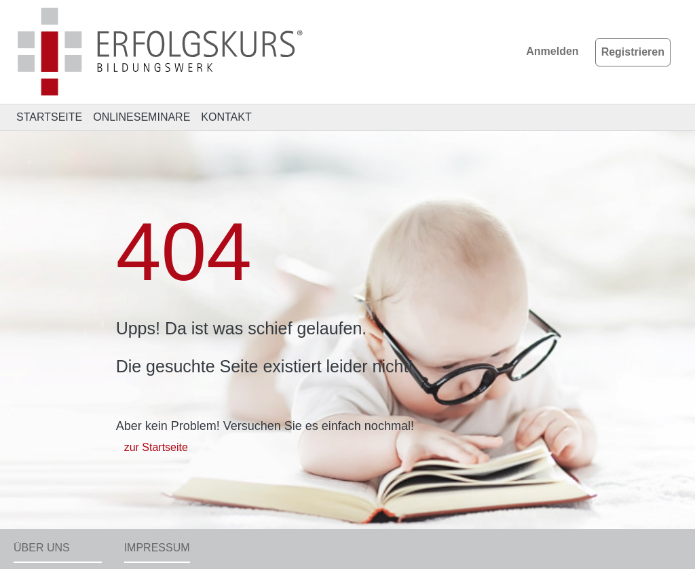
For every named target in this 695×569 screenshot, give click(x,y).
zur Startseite (156, 447)
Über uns (42, 547)
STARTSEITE (49, 117)
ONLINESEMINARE (141, 117)
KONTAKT (226, 117)
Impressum (157, 547)
